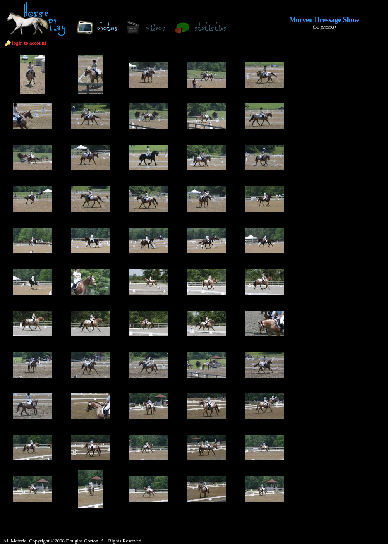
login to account (29, 43)
